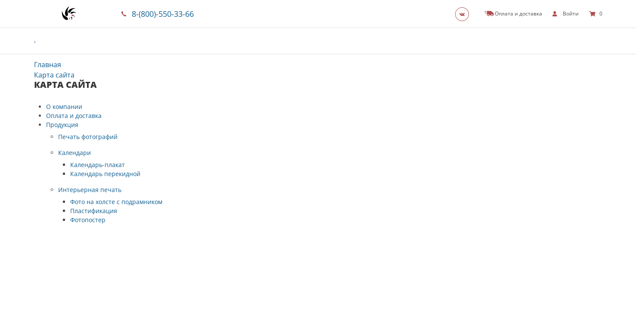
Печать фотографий (88, 137)
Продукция (62, 125)
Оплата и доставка (74, 116)
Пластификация (93, 211)
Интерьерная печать (89, 190)
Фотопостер (87, 220)
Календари (74, 153)
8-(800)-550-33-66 (163, 14)
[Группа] (464, 14)
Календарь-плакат (97, 165)
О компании (64, 106)
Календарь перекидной (105, 174)
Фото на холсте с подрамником (116, 202)
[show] (565, 14)
